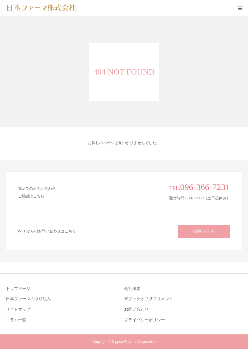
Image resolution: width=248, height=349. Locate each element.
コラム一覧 (16, 319)
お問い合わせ (203, 231)
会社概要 (132, 288)
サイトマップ (18, 309)
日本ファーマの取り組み (28, 298)
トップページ (18, 288)
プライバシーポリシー (144, 319)
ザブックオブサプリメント (148, 298)
